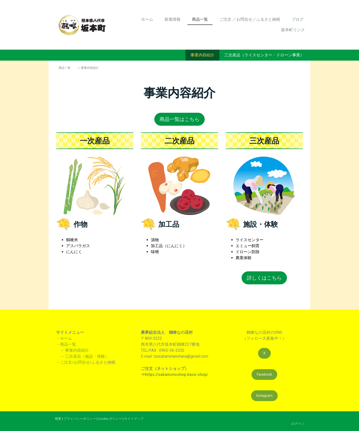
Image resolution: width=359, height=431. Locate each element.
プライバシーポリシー (80, 419)
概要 (58, 419)
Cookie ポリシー (110, 419)
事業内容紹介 (202, 55)
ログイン (297, 424)
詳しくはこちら (264, 278)
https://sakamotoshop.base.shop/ (176, 374)
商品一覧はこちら (179, 119)
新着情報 (172, 19)
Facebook (264, 374)
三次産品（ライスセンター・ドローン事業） (264, 55)
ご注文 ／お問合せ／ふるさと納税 (249, 19)
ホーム (147, 19)
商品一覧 (200, 19)
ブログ (298, 19)
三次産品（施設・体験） (87, 356)
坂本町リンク (293, 29)
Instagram (264, 396)
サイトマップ (134, 419)
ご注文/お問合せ (75, 362)
